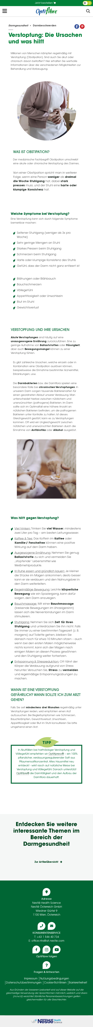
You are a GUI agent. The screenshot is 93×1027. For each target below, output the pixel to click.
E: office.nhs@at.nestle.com (46, 941)
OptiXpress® (56, 754)
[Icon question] (46, 965)
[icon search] (88, 12)
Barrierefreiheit (78, 982)
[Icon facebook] (36, 949)
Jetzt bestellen (45, 3)
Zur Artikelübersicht (46, 862)
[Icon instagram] (46, 949)
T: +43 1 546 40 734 (46, 937)
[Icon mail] (52, 926)
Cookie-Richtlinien (55, 982)
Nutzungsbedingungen (54, 978)
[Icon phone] (41, 926)
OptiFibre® (22, 773)
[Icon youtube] (57, 949)
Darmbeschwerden (44, 26)
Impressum (30, 978)
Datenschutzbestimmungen (24, 982)
